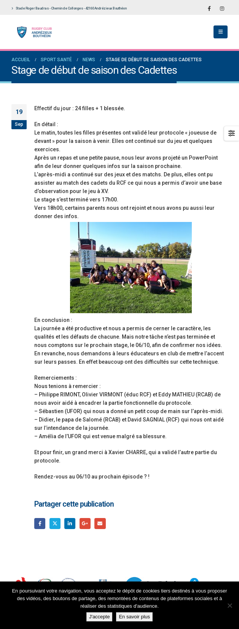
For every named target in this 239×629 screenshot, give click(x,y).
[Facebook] (209, 8)
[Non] (229, 605)
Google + (85, 523)
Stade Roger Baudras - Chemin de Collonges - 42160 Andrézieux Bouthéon (68, 8)
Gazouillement (55, 523)
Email (99, 523)
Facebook (39, 523)
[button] (221, 31)
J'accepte (99, 616)
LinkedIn (69, 523)
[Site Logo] (32, 32)
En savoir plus (134, 616)
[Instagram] (222, 8)
